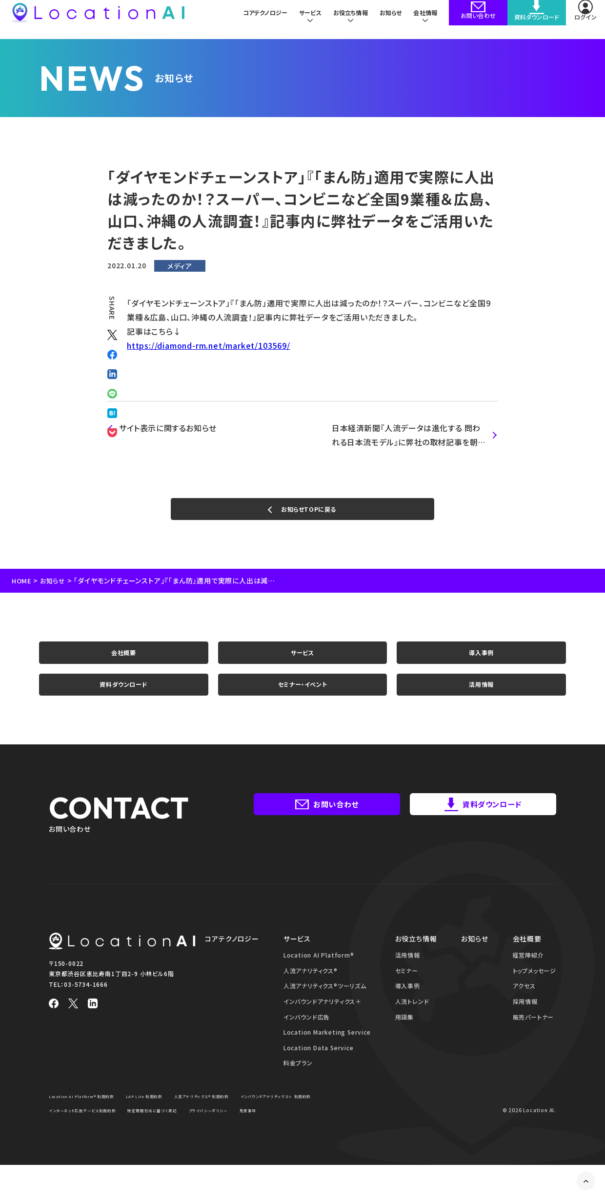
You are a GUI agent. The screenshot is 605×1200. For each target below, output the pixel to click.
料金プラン (298, 1084)
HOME (22, 588)
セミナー (406, 992)
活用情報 (481, 702)
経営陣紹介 (528, 976)
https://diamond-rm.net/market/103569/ (208, 345)
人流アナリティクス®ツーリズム (324, 1007)
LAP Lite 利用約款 (165, 1117)
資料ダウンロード (123, 702)
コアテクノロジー (258, 19)
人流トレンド (412, 1023)
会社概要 (123, 663)
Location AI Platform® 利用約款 (90, 1117)
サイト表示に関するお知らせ (168, 428)
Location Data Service (318, 1069)
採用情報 (525, 1023)
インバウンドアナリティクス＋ (322, 1023)
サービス (302, 663)
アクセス (524, 1007)
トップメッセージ (534, 992)
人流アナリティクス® (310, 992)
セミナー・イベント (302, 702)
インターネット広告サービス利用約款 (191, 1131)
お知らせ (389, 19)
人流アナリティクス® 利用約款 (233, 1117)
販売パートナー (533, 1038)
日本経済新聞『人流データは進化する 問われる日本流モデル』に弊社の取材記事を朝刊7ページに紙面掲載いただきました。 (407, 435)
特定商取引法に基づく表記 (276, 1131)
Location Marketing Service (327, 1053)
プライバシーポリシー (73, 1145)
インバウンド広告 (306, 1038)
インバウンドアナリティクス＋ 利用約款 (93, 1131)
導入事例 (481, 663)
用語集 (404, 1038)
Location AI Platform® (318, 976)
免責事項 (119, 1145)
